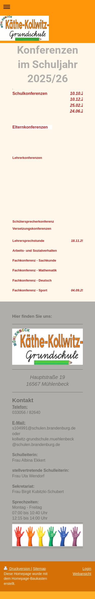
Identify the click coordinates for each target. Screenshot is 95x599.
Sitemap (39, 569)
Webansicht (82, 574)
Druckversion (17, 569)
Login (87, 569)
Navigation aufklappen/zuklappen (47, 6)
